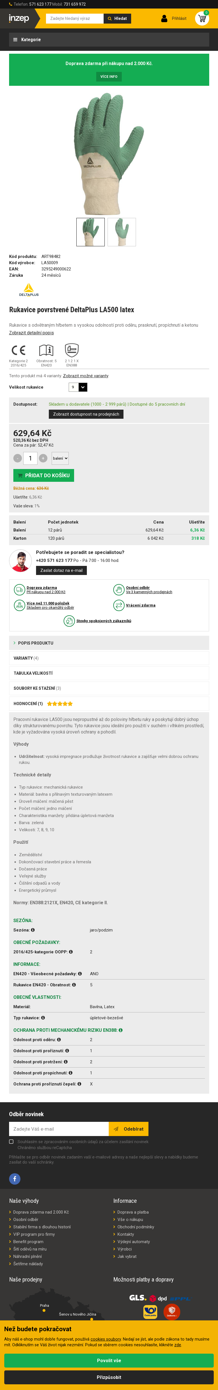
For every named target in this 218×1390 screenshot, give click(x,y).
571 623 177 (40, 4)
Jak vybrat (127, 1256)
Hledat (120, 18)
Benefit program (28, 1241)
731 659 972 (75, 4)
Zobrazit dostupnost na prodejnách (86, 414)
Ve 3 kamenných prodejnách (149, 589)
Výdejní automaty (134, 1241)
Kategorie (30, 39)
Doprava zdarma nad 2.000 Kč (41, 1212)
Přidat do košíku (47, 475)
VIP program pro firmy (34, 1234)
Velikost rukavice (26, 387)
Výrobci (125, 1249)
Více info (109, 77)
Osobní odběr (25, 1219)
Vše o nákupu (130, 1219)
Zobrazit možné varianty (85, 375)
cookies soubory (106, 1339)
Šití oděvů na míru (30, 1249)
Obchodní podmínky (136, 1226)
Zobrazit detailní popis (31, 332)
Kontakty (126, 1234)
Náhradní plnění (27, 1256)
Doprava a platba (133, 1212)
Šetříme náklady (28, 1263)
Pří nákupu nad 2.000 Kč (46, 589)
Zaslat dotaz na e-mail (61, 570)
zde (177, 1345)
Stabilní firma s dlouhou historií (42, 1226)
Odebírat (133, 1129)
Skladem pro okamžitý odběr (50, 605)
